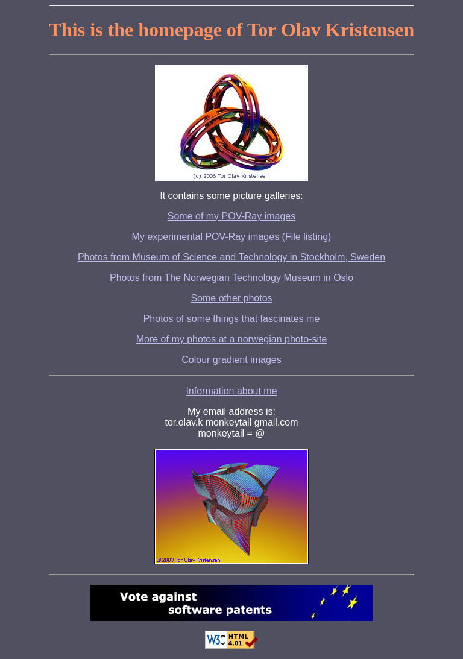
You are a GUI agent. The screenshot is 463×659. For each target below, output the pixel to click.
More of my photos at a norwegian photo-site (231, 339)
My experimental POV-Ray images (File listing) (232, 237)
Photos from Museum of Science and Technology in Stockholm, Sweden (231, 257)
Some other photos (231, 298)
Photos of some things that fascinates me (231, 319)
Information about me (231, 391)
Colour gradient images (231, 360)
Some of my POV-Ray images (232, 216)
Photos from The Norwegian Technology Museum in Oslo (231, 278)
